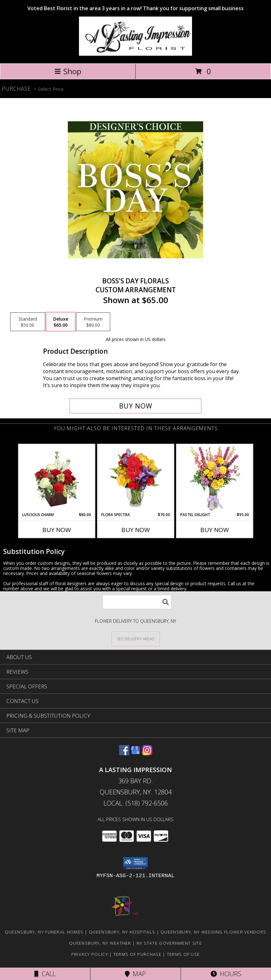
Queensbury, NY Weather (100, 943)
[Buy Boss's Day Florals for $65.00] (135, 406)
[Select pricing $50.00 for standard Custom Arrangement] (28, 322)
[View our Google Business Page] (136, 753)
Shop (67, 71)
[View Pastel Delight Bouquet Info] (214, 478)
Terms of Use (183, 954)
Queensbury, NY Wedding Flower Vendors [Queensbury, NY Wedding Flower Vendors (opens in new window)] (213, 932)
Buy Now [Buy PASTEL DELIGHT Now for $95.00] (214, 530)
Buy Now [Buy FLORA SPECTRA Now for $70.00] (135, 530)
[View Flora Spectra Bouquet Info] (135, 478)
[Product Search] (137, 602)
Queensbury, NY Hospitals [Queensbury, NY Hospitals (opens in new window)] (122, 932)
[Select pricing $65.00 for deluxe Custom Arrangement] (60, 322)
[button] (135, 863)
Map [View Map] (135, 973)
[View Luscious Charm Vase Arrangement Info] (56, 478)
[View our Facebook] (124, 753)
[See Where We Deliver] (135, 639)
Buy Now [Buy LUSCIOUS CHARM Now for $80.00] (56, 530)
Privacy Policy (89, 954)
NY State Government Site (169, 943)
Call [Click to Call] (45, 973)
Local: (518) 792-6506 (135, 803)
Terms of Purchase (137, 954)
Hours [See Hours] (225, 973)
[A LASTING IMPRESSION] (135, 54)
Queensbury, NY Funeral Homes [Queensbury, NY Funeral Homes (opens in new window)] (44, 932)
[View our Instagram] (147, 753)
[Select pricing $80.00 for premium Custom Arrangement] (93, 322)
